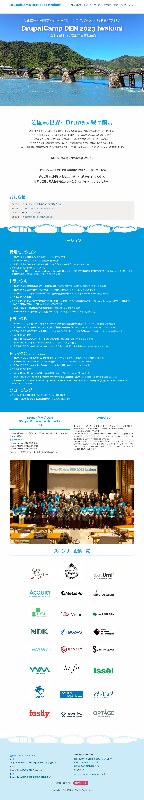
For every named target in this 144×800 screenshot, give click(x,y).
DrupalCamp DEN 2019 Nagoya (26, 770)
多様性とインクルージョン (123, 5)
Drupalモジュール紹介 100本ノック (43, 312)
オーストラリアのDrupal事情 (40, 373)
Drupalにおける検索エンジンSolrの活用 (46, 365)
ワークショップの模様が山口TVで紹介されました (44, 204)
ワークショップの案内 (102, 5)
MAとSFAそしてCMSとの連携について (45, 361)
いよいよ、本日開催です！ (35, 213)
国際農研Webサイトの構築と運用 (42, 286)
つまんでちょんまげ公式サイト (87, 766)
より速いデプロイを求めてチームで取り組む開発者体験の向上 (54, 324)
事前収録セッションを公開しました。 (39, 217)
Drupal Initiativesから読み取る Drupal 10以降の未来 (54, 346)
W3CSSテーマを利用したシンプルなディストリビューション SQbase (58, 331)
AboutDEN (76, 5)
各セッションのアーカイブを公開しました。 (41, 208)
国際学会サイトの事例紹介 (38, 290)
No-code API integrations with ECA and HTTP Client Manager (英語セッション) (71, 381)
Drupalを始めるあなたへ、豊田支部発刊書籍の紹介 (50, 293)
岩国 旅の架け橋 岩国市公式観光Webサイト (93, 759)
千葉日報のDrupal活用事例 (40, 308)
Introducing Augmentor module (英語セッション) (53, 377)
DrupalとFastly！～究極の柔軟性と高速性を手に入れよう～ (55, 327)
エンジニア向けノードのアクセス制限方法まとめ (48, 339)
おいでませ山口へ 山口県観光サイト (89, 774)
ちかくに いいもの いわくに (86, 762)
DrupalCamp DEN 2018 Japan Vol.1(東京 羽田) (33, 763)
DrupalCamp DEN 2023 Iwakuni (35, 5)
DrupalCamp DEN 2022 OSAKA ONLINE (30, 777)
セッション (88, 5)
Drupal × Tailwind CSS (40, 343)
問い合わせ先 (80, 783)
